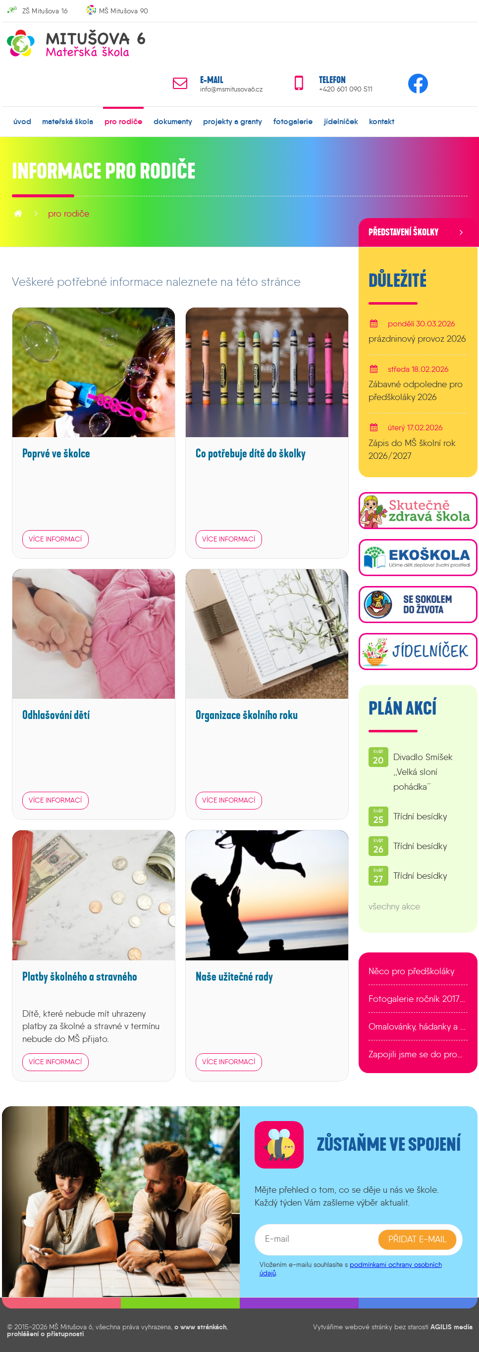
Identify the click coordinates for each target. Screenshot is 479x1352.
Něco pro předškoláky (411, 971)
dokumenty (173, 121)
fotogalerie (293, 121)
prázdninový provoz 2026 (417, 338)
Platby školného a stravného (79, 976)
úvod (22, 121)
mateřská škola (67, 121)
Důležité (397, 281)
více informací (55, 538)
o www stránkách (200, 1326)
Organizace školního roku (247, 715)
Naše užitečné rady (234, 976)
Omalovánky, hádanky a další (418, 1026)
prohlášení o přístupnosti (45, 1333)
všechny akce (394, 906)
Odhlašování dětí (56, 715)
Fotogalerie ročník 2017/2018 (418, 998)
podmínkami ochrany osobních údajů (351, 1268)
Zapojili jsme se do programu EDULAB (418, 1054)
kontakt (381, 121)
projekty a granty (232, 121)
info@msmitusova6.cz (231, 89)
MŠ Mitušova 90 (124, 10)
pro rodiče (123, 121)
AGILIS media (451, 1326)
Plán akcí (402, 708)
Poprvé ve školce (56, 453)
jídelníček (341, 121)
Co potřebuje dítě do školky (251, 453)
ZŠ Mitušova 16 (45, 10)
